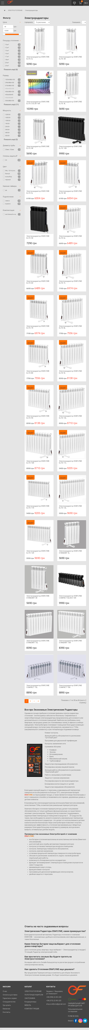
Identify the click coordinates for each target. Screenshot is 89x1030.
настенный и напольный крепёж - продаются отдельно (11, 214)
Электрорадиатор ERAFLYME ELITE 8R (37, 372)
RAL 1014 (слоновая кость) (11, 170)
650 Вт (7, 135)
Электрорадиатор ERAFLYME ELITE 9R (37, 417)
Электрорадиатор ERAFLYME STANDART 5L (70, 552)
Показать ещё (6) (11, 69)
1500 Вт (8, 120)
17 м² (7, 56)
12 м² (7, 47)
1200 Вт (8, 114)
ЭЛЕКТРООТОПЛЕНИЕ (15, 10)
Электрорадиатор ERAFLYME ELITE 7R (37, 327)
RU (86, 3)
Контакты (6, 1012)
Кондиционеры (30, 1002)
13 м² (7, 50)
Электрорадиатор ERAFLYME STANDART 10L (37, 642)
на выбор (8, 176)
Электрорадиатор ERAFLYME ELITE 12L (70, 507)
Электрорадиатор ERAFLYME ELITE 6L (70, 237)
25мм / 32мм (9, 149)
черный (8, 179)
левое (7, 201)
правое (7, 204)
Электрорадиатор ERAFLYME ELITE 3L (37, 58)
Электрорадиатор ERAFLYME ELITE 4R (37, 147)
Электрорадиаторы (31, 10)
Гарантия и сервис (10, 998)
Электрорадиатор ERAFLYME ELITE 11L (70, 462)
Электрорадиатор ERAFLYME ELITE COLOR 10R (37, 103)
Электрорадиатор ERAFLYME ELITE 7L (70, 282)
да (6, 190)
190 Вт (7, 123)
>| (38, 701)
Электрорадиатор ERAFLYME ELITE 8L (70, 327)
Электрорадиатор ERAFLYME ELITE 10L (70, 417)
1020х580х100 (10, 79)
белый (7, 173)
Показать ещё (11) (11, 104)
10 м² (7, 44)
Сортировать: (29, 22)
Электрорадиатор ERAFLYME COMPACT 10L (37, 686)
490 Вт (7, 132)
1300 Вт (8, 117)
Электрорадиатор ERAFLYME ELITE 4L (70, 103)
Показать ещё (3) (11, 139)
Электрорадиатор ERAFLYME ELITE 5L (37, 192)
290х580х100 (9, 82)
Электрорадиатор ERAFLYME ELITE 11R (37, 507)
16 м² (7, 53)
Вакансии (6, 1009)
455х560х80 (9, 97)
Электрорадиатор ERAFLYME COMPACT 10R (70, 686)
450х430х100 (9, 88)
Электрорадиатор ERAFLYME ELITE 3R (70, 58)
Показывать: (76, 22)
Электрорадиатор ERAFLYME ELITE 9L (70, 372)
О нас (5, 991)
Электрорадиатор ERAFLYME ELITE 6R (37, 282)
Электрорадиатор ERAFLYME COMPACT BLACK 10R (70, 597)
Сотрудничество (9, 1002)
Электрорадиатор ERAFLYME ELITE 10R (70, 147)
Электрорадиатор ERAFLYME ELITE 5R (70, 192)
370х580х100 (9, 85)
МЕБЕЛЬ (28, 1005)
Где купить (7, 1005)
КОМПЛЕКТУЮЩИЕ (32, 1009)
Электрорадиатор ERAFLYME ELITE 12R (37, 552)
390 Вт (7, 129)
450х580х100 (9, 91)
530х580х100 (9, 100)
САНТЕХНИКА (30, 998)
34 (6, 160)
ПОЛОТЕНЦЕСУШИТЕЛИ (34, 995)
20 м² (7, 62)
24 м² (7, 65)
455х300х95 (9, 94)
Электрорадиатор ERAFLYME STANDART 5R (37, 597)
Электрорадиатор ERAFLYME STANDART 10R (70, 642)
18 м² (7, 59)
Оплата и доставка (10, 995)
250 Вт (7, 126)
